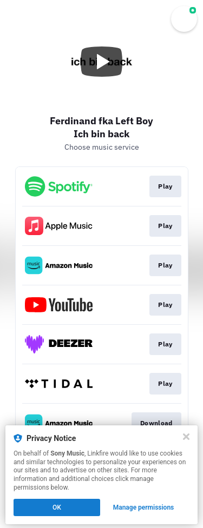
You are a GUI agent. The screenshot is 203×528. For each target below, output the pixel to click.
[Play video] (102, 61)
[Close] (186, 436)
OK (57, 507)
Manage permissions (143, 507)
